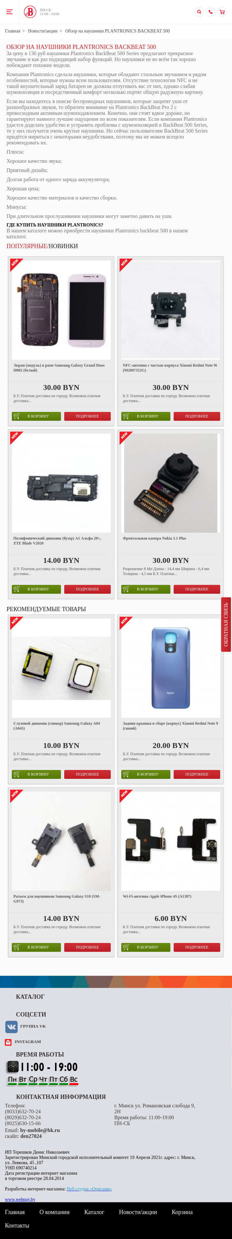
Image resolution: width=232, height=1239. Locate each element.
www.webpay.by (20, 1199)
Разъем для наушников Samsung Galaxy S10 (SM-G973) (56, 899)
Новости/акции (42, 31)
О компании (54, 1212)
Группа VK (33, 1026)
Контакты (17, 1225)
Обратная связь (226, 625)
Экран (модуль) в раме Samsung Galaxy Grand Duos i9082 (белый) (59, 368)
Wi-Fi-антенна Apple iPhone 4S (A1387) (157, 896)
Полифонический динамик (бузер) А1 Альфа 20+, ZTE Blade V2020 (57, 540)
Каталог (94, 1212)
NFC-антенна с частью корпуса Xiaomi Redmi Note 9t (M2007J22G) (170, 368)
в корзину (31, 416)
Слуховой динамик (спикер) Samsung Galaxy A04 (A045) (56, 726)
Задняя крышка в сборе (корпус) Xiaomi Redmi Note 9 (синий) (170, 726)
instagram (28, 1041)
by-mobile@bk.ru (40, 1130)
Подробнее (87, 416)
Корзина (182, 1212)
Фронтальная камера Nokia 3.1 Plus (154, 538)
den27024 (31, 1136)
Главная (12, 31)
